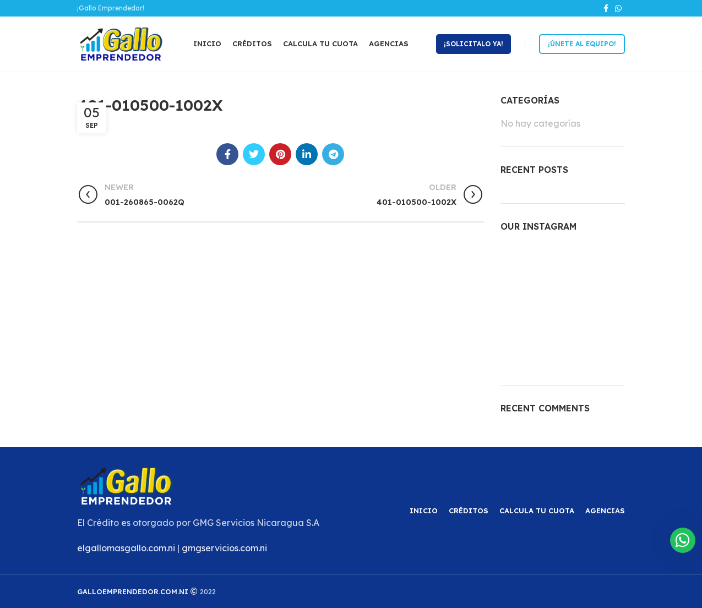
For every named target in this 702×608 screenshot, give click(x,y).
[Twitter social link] (254, 154)
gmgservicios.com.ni (224, 547)
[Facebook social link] (606, 8)
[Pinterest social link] (280, 154)
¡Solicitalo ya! (473, 44)
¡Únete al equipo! (582, 44)
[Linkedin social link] (307, 154)
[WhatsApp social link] (618, 8)
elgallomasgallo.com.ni (126, 547)
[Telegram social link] (333, 154)
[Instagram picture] (520, 263)
